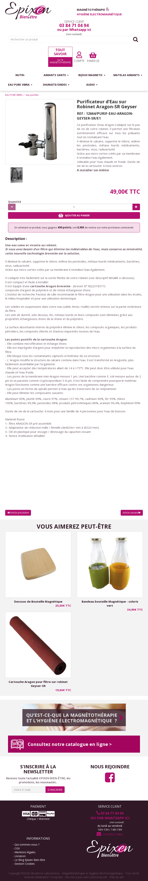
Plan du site (117, 877)
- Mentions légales (26, 852)
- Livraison (19, 856)
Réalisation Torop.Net (49, 877)
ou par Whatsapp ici (74, 29)
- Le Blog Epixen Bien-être (29, 860)
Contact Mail (110, 834)
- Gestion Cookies (24, 863)
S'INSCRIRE (55, 790)
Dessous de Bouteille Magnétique (38, 601)
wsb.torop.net (98, 877)
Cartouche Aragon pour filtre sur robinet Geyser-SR (38, 684)
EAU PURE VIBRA (14, 95)
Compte (79, 57)
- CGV (16, 848)
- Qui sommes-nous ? (26, 844)
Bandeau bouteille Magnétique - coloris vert (110, 603)
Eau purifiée (32, 95)
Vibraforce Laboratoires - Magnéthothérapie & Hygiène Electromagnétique (76, 873)
